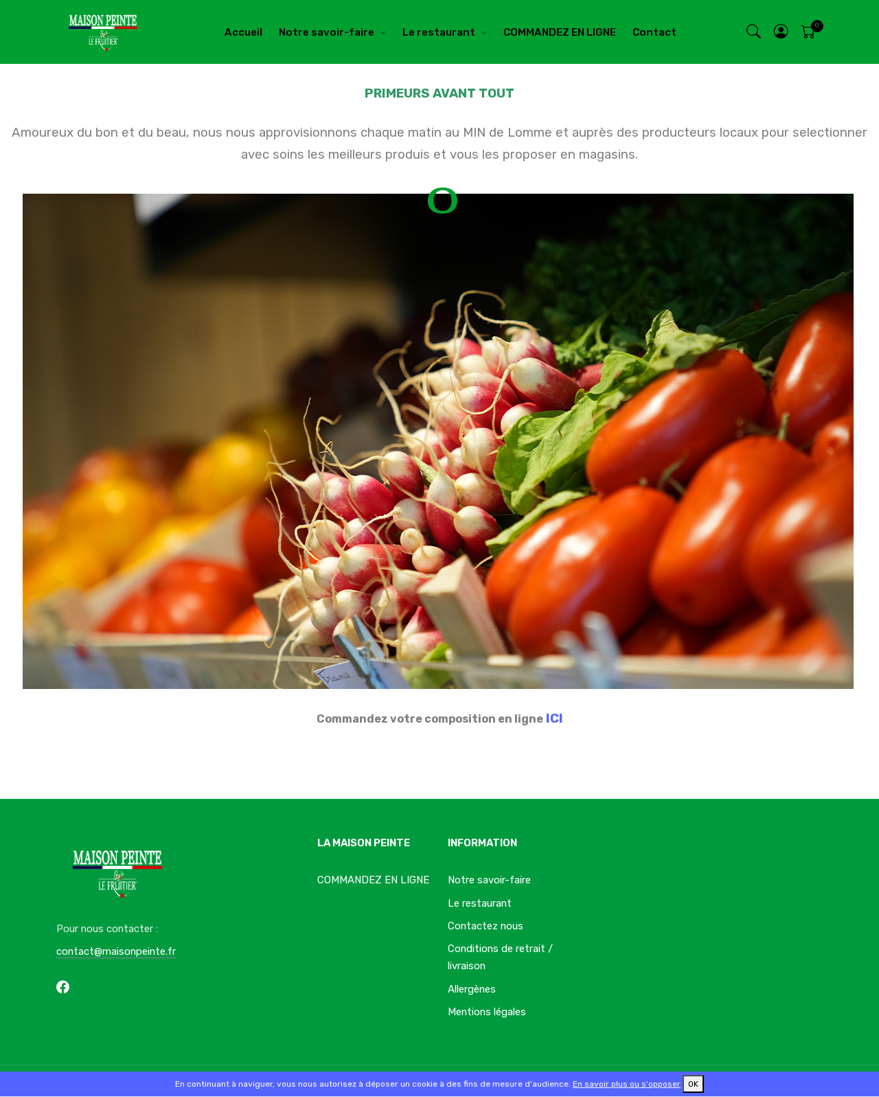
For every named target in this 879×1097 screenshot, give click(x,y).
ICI (554, 718)
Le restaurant (438, 32)
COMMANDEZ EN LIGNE (559, 32)
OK (693, 1084)
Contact (654, 32)
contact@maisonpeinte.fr (116, 951)
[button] (781, 31)
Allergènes (472, 989)
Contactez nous (485, 926)
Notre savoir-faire (326, 32)
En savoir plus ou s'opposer (627, 1084)
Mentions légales (487, 1012)
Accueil (243, 32)
